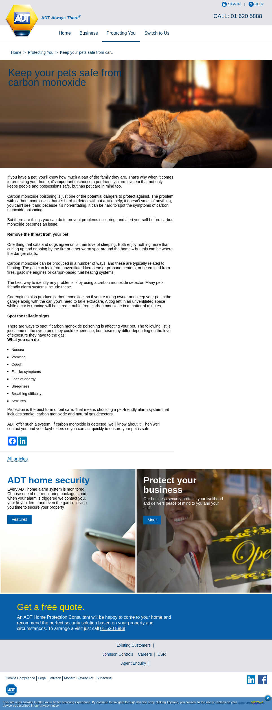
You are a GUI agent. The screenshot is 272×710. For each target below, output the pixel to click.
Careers (145, 654)
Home (65, 33)
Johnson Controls (117, 654)
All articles (17, 459)
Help (259, 4)
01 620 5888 (246, 16)
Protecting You (121, 33)
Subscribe (103, 678)
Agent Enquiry (133, 663)
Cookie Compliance (20, 678)
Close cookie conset (266, 700)
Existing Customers (134, 645)
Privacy (55, 678)
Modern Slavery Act (78, 678)
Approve (257, 702)
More (152, 520)
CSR (161, 654)
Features (19, 519)
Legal (42, 678)
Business (89, 33)
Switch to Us (157, 33)
